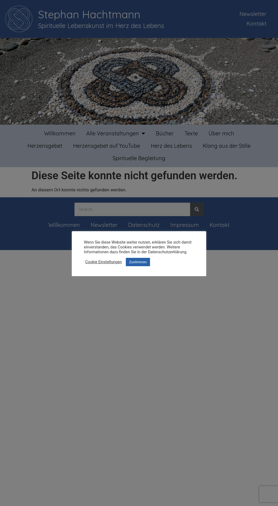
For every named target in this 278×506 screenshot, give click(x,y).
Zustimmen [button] (138, 262)
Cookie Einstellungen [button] (103, 261)
